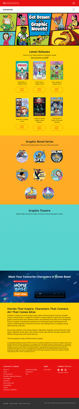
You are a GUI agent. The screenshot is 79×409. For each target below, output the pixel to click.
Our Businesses (8, 374)
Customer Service (63, 372)
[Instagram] (58, 370)
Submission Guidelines (10, 390)
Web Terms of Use (24, 403)
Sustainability (7, 385)
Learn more (22, 89)
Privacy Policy (14, 403)
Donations (6, 381)
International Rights (31, 369)
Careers (5, 387)
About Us (6, 369)
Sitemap (5, 403)
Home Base (47, 369)
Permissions (29, 372)
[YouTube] (65, 370)
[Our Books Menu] (73, 9)
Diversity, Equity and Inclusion (12, 376)
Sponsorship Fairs (8, 383)
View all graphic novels (39, 58)
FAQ (27, 374)
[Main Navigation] (73, 3)
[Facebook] (62, 370)
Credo (5, 372)
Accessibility (6, 378)
